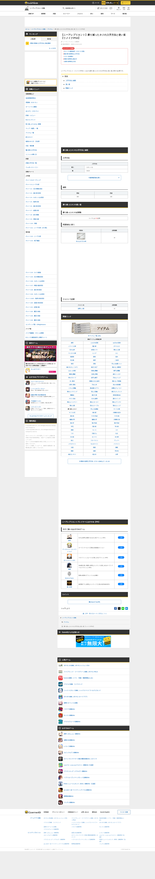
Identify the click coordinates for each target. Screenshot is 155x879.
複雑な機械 (72, 374)
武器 (54, 13)
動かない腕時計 (116, 367)
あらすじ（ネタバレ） (32, 111)
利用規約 (46, 812)
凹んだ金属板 (94, 409)
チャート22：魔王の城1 (33, 311)
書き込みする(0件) (94, 602)
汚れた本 (94, 384)
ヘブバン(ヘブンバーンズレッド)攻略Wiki (83, 839)
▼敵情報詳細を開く (94, 177)
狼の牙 (72, 423)
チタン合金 (72, 398)
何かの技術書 (117, 384)
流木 (116, 356)
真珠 (94, 356)
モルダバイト (94, 444)
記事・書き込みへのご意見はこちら (94, 613)
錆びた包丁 (94, 367)
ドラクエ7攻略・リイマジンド (52, 822)
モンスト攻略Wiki (104, 827)
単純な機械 (94, 370)
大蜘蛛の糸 (117, 419)
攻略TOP (31, 13)
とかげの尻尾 (94, 343)
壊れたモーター (94, 402)
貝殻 (94, 363)
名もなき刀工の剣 (81, 237)
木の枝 (72, 437)
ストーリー (66, 13)
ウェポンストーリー (32, 167)
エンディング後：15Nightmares (36, 324)
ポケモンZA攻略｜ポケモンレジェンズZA (55, 818)
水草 (116, 454)
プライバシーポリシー (58, 812)
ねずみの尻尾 (117, 343)
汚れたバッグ (117, 377)
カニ (116, 353)
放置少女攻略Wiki (77, 832)
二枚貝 (117, 360)
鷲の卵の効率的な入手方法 (71, 54)
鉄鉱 (94, 447)
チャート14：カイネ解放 (33, 272)
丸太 (116, 433)
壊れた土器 (117, 350)
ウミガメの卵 (72, 353)
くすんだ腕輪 (72, 388)
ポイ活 (95, 3)
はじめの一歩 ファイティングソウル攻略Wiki (56, 844)
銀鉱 (72, 451)
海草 (94, 360)
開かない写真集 (116, 381)
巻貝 (72, 363)
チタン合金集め (68, 56)
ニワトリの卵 (72, 346)
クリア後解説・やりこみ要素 (35, 333)
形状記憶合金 (117, 395)
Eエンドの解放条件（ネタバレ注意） (74, 51)
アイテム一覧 (30, 133)
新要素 (43, 13)
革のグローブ (72, 377)
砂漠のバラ (94, 350)
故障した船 (81, 308)
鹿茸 (72, 343)
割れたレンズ (117, 405)
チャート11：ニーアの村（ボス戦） (37, 228)
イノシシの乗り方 (31, 154)
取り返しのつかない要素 (33, 124)
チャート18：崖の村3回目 (34, 290)
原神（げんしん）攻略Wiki (51, 832)
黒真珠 (72, 356)
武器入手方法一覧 (31, 163)
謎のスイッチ (117, 398)
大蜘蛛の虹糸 (117, 412)
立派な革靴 (94, 374)
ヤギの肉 (116, 416)
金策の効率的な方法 (70, 61)
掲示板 (125, 13)
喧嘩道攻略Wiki (76, 844)
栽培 (102, 13)
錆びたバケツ (72, 454)
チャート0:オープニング (33, 180)
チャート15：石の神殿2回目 (34, 277)
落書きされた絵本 (94, 381)
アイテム (66, 622)
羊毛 (72, 426)
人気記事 (32, 39)
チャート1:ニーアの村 (32, 184)
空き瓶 (72, 360)
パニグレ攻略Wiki (104, 844)
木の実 (117, 437)
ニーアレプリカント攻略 (69, 618)
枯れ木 (94, 454)
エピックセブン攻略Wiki (51, 835)
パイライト (117, 444)
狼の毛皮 (94, 423)
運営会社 (94, 812)
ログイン (126, 3)
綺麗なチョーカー (117, 388)
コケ (116, 430)
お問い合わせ (85, 812)
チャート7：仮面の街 (32, 210)
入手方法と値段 (71, 80)
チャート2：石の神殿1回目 (34, 189)
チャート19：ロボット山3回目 (35, 294)
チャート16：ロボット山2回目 (35, 281)
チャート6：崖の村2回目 (33, 206)
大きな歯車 (94, 398)
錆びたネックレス (117, 391)
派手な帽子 (94, 377)
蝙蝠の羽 (72, 419)
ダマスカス (117, 346)
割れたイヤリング (72, 391)
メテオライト (72, 444)
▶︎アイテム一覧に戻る (94, 329)
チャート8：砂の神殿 (32, 215)
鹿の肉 (72, 416)
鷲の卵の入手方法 (31, 150)
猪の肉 (94, 426)
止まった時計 (72, 370)
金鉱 (94, 451)
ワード (113, 13)
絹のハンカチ (117, 374)
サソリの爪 (72, 412)
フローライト (94, 440)
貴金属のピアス (94, 388)
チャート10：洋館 (31, 223)
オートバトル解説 (31, 107)
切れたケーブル (94, 405)
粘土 (72, 440)
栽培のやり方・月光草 (32, 141)
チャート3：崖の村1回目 (33, 193)
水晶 (72, 447)
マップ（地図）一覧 (32, 128)
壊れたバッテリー (72, 402)
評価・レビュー (30, 115)
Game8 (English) (105, 812)
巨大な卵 (72, 350)
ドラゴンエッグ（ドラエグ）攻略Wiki (54, 839)
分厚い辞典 (72, 384)
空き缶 (117, 451)
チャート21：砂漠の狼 (33, 307)
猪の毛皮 (116, 423)
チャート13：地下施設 (33, 240)
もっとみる (52, 48)
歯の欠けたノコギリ (72, 367)
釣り (91, 13)
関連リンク (69, 88)
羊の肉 (117, 426)
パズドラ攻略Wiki (77, 827)
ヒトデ (94, 353)
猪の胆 (94, 412)
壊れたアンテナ (116, 402)
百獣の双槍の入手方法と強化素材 (40, 43)
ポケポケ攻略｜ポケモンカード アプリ (110, 822)
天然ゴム (94, 433)
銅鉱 (116, 447)
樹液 (72, 430)
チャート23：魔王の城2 (33, 316)
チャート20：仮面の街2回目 (34, 303)
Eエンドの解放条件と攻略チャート (36, 337)
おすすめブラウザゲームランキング (41, 416)
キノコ (94, 430)
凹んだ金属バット (117, 363)
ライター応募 (124, 812)
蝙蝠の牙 (94, 419)
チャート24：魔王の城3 (33, 320)
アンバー (116, 440)
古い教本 (72, 381)
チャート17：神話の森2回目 (34, 285)
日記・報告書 (30, 146)
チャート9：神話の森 (32, 219)
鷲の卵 (94, 346)
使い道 (68, 84)
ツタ (72, 433)
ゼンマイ (94, 437)
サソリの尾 (117, 409)
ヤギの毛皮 (94, 416)
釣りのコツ (29, 137)
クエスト (80, 13)
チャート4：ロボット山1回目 (35, 197)
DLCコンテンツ (30, 120)
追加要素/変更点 (31, 98)
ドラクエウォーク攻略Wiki (51, 829)
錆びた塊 (94, 395)
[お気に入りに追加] (102, 8)
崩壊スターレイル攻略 (50, 827)
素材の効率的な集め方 (70, 59)
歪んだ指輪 (94, 391)
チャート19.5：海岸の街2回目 (35, 298)
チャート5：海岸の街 (32, 202)
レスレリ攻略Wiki (104, 832)
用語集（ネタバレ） (32, 102)
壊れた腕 (72, 405)
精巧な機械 (117, 370)
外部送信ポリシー (73, 812)
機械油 (72, 395)
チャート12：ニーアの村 (33, 236)
